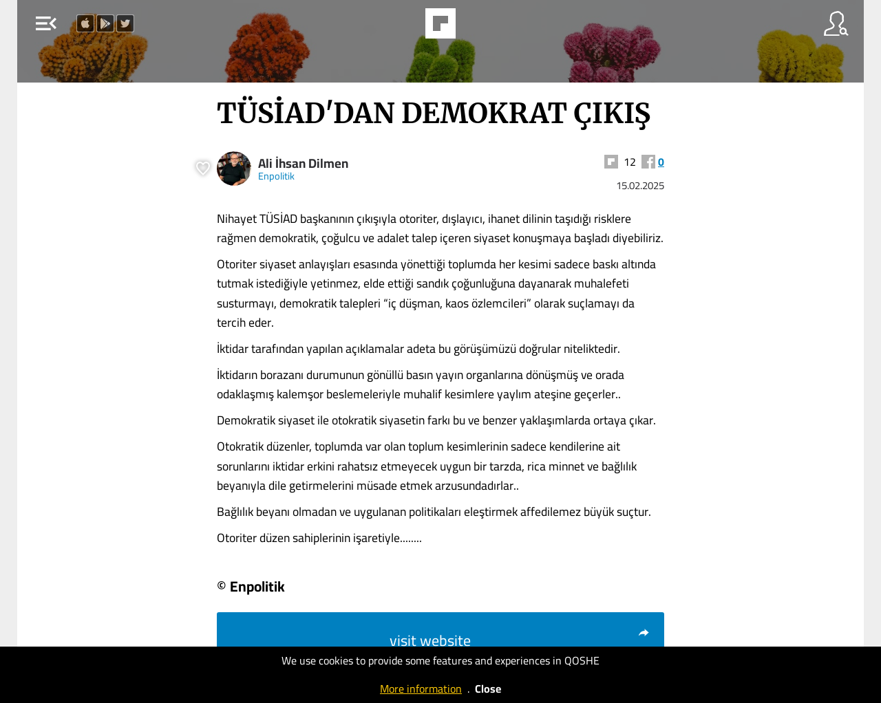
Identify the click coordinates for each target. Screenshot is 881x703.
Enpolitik (276, 175)
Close (488, 688)
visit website (520, 640)
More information (421, 688)
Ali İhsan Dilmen (303, 163)
